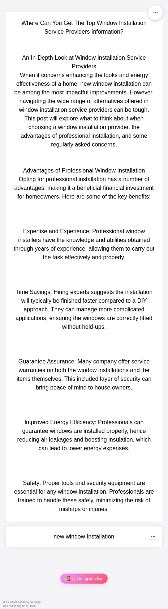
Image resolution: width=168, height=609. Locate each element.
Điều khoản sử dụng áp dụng (21, 602)
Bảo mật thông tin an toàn (19, 606)
